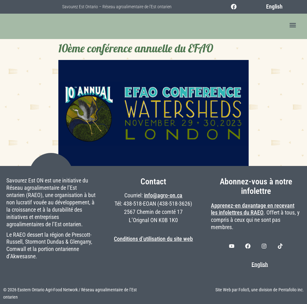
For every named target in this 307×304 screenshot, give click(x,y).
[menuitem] (270, 6)
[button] (292, 25)
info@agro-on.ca (163, 195)
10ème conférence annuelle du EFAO (135, 48)
